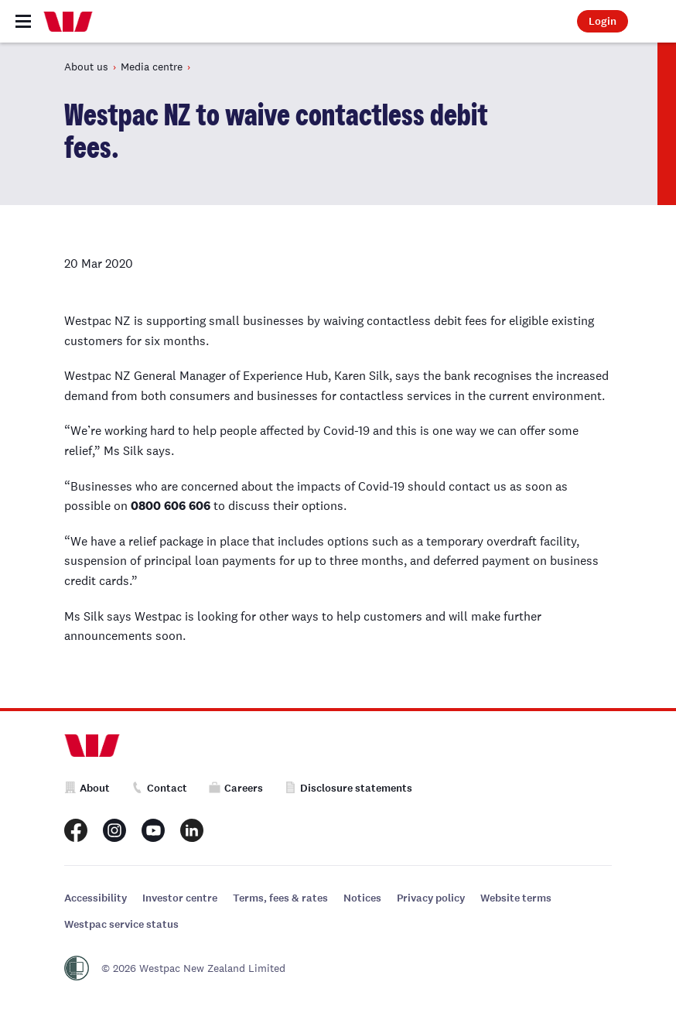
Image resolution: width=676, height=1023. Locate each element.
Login (602, 21)
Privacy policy (431, 898)
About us (86, 67)
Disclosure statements (348, 788)
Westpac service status (121, 924)
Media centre (152, 67)
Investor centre (179, 898)
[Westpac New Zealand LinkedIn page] (191, 830)
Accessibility (95, 898)
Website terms (515, 898)
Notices (362, 898)
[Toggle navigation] (23, 21)
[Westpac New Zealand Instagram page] (114, 830)
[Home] (68, 22)
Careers (236, 788)
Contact (159, 788)
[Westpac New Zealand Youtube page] (153, 830)
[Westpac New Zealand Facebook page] (75, 830)
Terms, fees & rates (280, 898)
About (87, 788)
